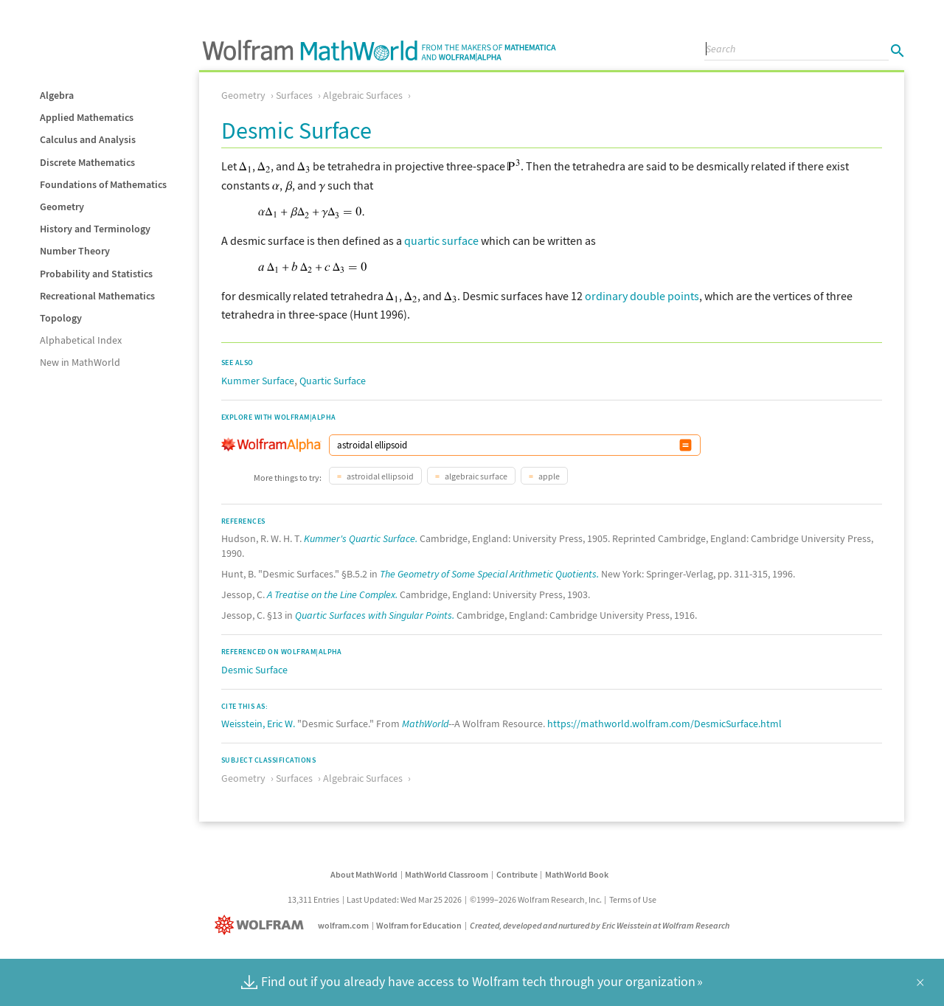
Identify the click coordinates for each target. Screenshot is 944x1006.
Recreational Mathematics (97, 295)
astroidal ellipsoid (379, 476)
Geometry (62, 206)
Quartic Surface (332, 380)
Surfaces (294, 95)
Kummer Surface (257, 380)
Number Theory (75, 250)
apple (548, 476)
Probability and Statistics (96, 273)
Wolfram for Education (419, 925)
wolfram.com (343, 925)
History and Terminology (95, 228)
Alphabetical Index (81, 340)
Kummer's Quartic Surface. (360, 538)
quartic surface (441, 240)
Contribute (517, 874)
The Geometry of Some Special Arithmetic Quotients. (489, 573)
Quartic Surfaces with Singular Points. (374, 615)
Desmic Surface (254, 669)
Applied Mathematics (86, 117)
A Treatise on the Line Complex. (332, 594)
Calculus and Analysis (88, 139)
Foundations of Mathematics (103, 184)
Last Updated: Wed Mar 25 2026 (404, 899)
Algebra (57, 95)
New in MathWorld (80, 362)
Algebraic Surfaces (363, 95)
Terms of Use (632, 899)
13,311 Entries (313, 899)
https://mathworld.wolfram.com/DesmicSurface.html (664, 723)
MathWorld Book (576, 874)
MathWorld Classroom (446, 874)
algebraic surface (475, 476)
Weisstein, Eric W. (258, 723)
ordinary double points (642, 295)
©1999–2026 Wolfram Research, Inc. (536, 899)
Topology (61, 318)
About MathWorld (364, 874)
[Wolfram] (262, 925)
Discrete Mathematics (87, 162)
